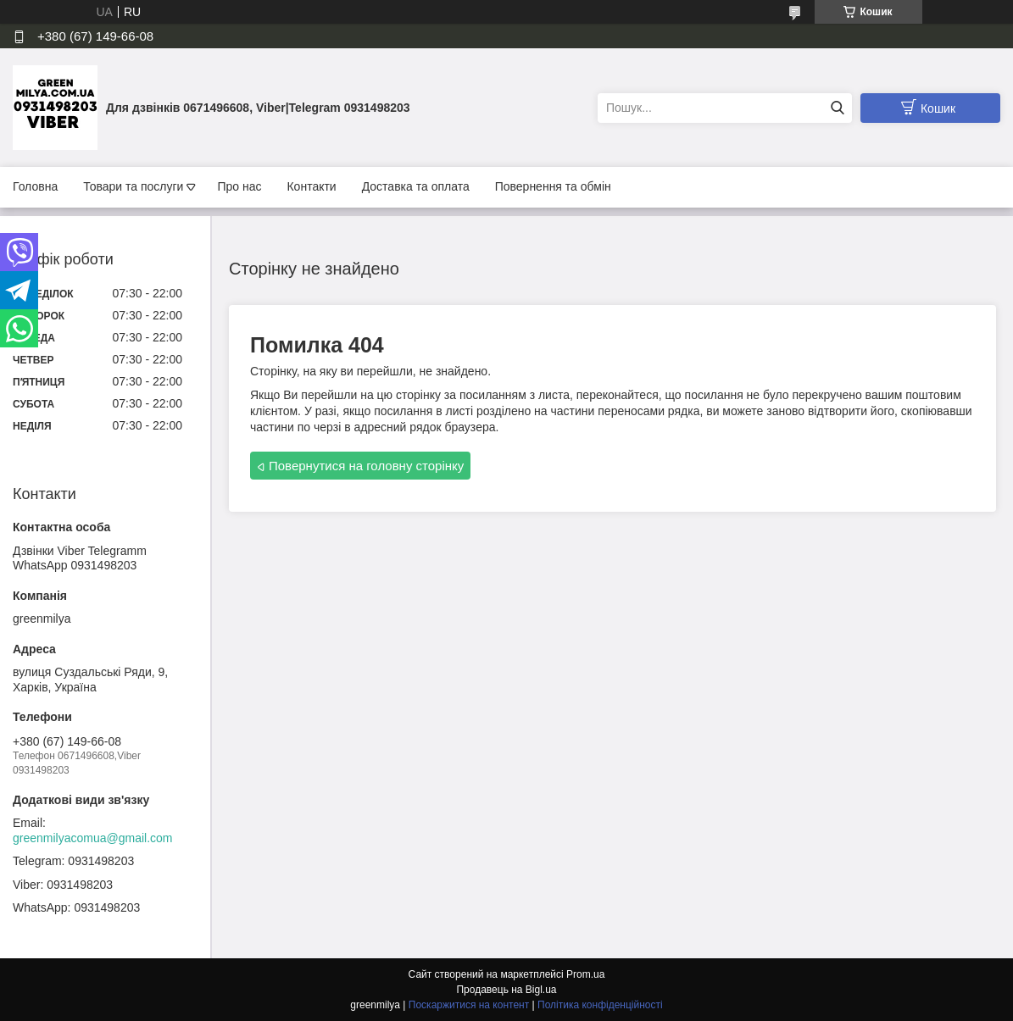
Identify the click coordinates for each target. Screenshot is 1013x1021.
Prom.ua (585, 974)
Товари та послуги (133, 186)
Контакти (311, 186)
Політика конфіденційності (600, 1005)
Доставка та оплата (416, 186)
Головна (35, 186)
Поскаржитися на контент (469, 1005)
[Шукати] (837, 108)
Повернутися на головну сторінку (366, 465)
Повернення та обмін (553, 186)
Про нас (239, 186)
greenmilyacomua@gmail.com (93, 838)
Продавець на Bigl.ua (506, 990)
